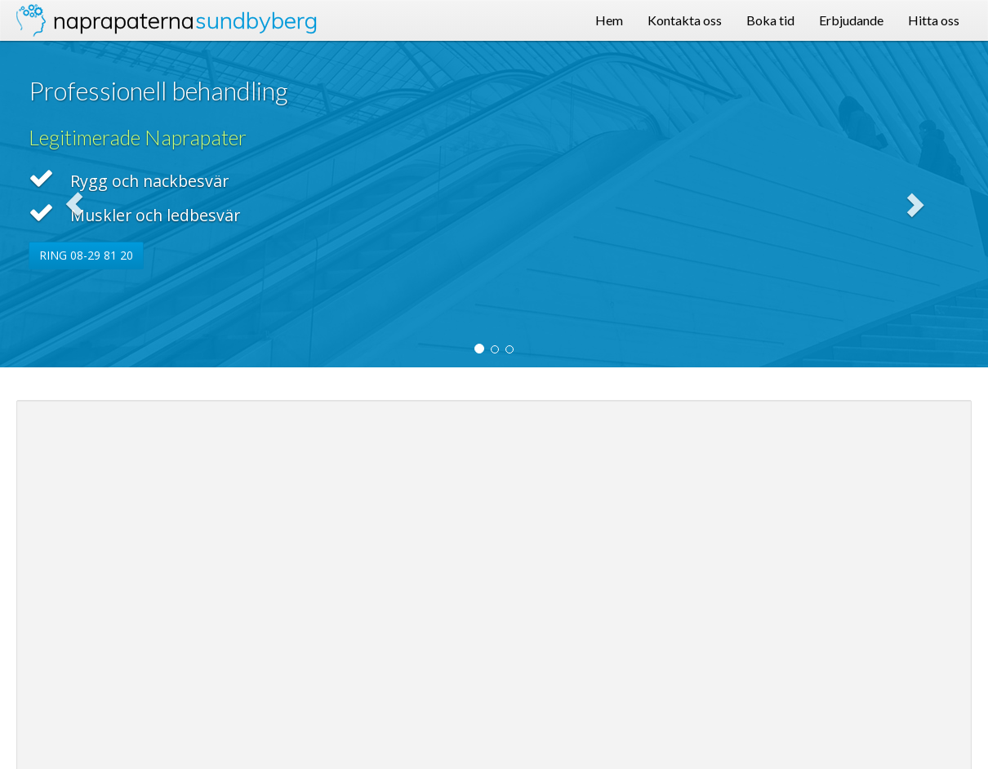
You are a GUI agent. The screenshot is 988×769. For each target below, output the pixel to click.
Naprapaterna (185, 20)
